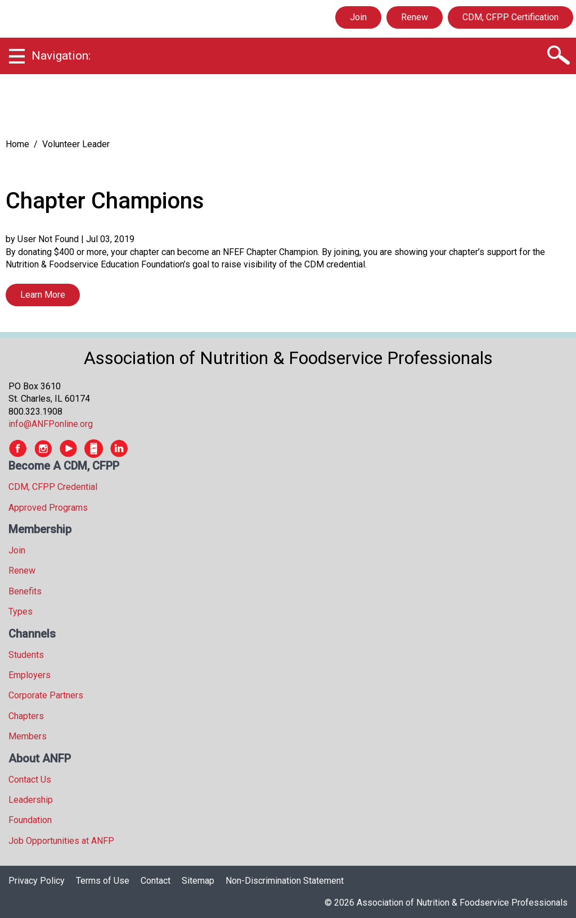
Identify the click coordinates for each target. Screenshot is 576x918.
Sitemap (198, 880)
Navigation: (61, 55)
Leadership (30, 799)
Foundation (30, 820)
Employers (29, 675)
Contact (155, 880)
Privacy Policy (36, 880)
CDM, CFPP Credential (52, 486)
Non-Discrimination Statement (285, 880)
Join (358, 17)
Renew (414, 17)
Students (26, 654)
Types (20, 611)
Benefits (25, 591)
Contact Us (29, 779)
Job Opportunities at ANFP (61, 840)
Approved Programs (48, 507)
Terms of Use (102, 880)
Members (27, 736)
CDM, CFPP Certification (510, 17)
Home (17, 144)
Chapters (26, 716)
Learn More (42, 294)
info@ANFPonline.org (50, 424)
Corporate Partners (45, 695)
